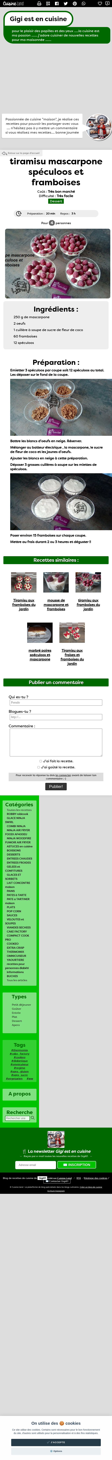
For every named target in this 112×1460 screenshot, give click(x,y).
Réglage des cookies (95, 1178)
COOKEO (12, 944)
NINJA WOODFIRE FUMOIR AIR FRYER (18, 840)
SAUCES (12, 915)
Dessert (17, 1021)
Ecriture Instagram (56, 1191)
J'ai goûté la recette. (56, 767)
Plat (14, 1017)
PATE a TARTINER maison (17, 901)
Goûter (16, 1009)
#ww (30, 1078)
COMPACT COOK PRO (17, 937)
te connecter (63, 775)
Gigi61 (42, 1178)
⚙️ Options (56, 1451)
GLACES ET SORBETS (13, 877)
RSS (79, 1178)
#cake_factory (19, 1053)
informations (15, 972)
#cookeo (19, 1057)
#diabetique (19, 1061)
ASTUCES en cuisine (20, 846)
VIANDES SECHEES (19, 927)
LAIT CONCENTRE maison (17, 885)
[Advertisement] (32, 78)
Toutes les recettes (19, 810)
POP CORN (14, 911)
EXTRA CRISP (15, 948)
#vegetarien (14, 1078)
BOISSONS (14, 850)
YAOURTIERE (15, 960)
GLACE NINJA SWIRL (15, 820)
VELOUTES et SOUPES (14, 921)
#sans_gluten (19, 1071)
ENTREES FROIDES (19, 862)
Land (64, 1178)
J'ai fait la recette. (56, 761)
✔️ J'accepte (56, 1442)
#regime (19, 1068)
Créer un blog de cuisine (91, 1187)
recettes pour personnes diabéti (17, 966)
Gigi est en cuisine (38, 19)
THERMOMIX (15, 952)
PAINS (11, 891)
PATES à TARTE (16, 895)
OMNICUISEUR (16, 956)
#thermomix (19, 1050)
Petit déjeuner (21, 1004)
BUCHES (12, 976)
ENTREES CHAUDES (19, 858)
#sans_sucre (19, 1075)
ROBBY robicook (17, 814)
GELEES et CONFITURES (13, 869)
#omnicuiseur (20, 1064)
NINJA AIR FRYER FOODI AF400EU (17, 832)
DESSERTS (13, 854)
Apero (16, 1025)
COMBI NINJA (16, 826)
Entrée (16, 1013)
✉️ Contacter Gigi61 (57, 1181)
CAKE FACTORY (17, 931)
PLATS (11, 907)
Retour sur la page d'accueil (24, 153)
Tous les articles (17, 980)
